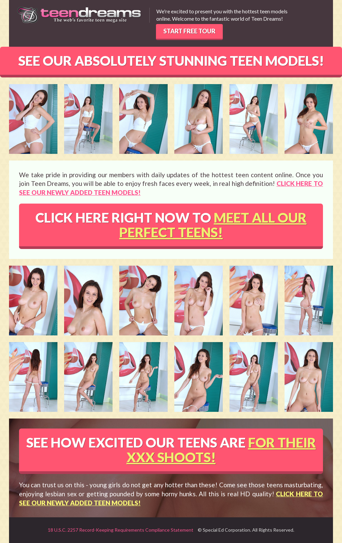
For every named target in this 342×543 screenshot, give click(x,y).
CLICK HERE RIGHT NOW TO (171, 225)
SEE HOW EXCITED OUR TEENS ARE (171, 450)
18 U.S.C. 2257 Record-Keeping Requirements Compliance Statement (120, 530)
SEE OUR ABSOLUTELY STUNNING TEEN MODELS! (171, 61)
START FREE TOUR (189, 31)
